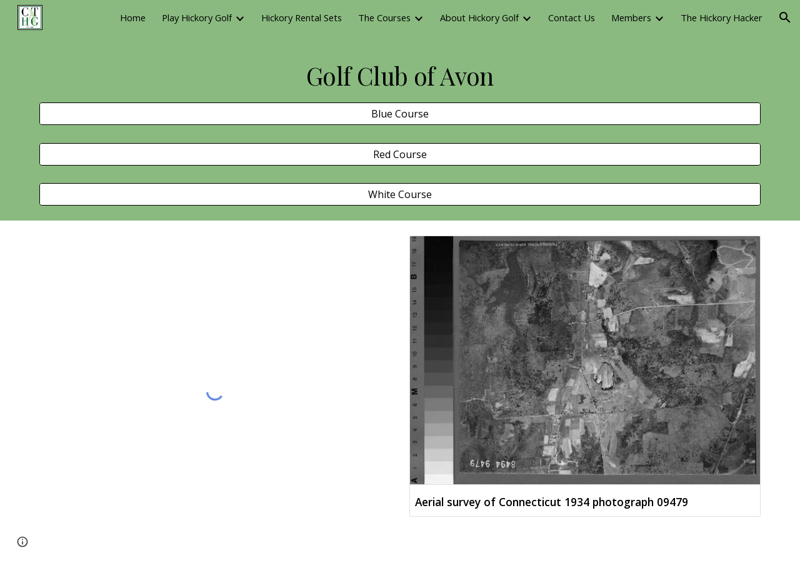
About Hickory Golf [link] (479, 17)
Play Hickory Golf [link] (197, 17)
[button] (785, 17)
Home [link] (133, 17)
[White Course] (400, 194)
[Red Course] (400, 154)
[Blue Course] (400, 114)
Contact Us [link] (571, 17)
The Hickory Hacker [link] (721, 17)
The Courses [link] (384, 17)
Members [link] (631, 17)
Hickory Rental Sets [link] (301, 17)
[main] (400, 76)
